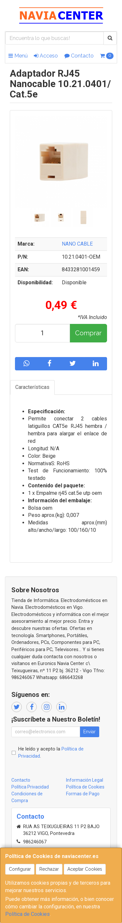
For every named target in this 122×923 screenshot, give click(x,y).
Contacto (79, 56)
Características (32, 387)
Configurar (20, 869)
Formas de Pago (83, 793)
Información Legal (84, 780)
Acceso (46, 56)
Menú (18, 56)
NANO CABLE (77, 244)
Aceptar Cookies (84, 869)
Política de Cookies (27, 914)
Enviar (89, 731)
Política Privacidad (30, 786)
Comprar (88, 333)
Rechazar (49, 869)
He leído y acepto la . (51, 752)
